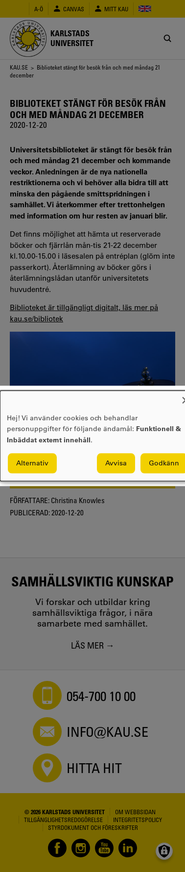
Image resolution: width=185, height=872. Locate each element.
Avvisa (116, 463)
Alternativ (32, 463)
